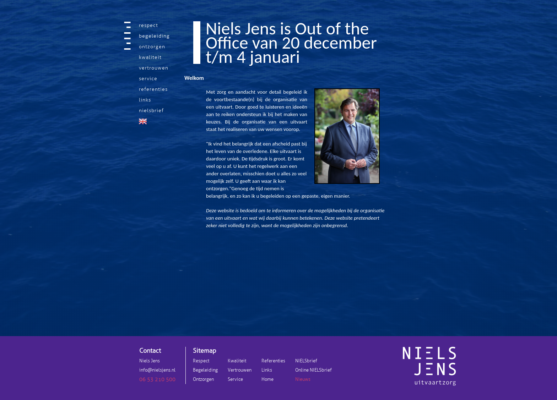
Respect (201, 361)
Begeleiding (205, 370)
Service (235, 379)
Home (267, 379)
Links (266, 370)
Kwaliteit (237, 361)
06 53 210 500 (157, 379)
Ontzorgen (203, 379)
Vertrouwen (240, 370)
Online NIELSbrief (313, 370)
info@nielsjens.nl (157, 370)
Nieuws (302, 379)
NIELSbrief (306, 361)
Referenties (273, 361)
